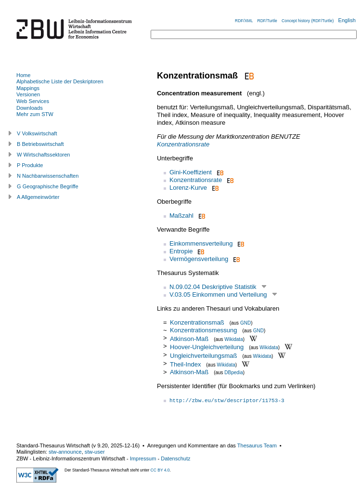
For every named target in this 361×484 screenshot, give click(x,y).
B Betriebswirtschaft (40, 144)
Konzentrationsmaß (197, 322)
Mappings (27, 88)
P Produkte (30, 165)
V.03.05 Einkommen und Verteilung (218, 294)
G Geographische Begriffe (47, 186)
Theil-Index (185, 364)
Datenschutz (175, 458)
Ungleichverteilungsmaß (203, 355)
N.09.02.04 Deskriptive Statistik (213, 286)
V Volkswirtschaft (37, 133)
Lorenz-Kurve (188, 187)
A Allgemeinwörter (38, 197)
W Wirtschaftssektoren (43, 154)
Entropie (181, 251)
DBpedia (233, 372)
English (347, 20)
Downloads (29, 108)
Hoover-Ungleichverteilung (207, 347)
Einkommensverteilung (201, 243)
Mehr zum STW (34, 114)
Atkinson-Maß (189, 338)
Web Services (32, 101)
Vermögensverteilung (198, 258)
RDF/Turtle (267, 20)
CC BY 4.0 (160, 470)
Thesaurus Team (257, 445)
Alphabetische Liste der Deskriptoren (59, 81)
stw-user (95, 452)
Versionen (28, 94)
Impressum (143, 458)
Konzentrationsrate (183, 144)
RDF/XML (244, 20)
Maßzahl (181, 215)
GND (245, 323)
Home (23, 75)
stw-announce (65, 452)
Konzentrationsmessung (203, 330)
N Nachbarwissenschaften (47, 176)
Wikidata (233, 338)
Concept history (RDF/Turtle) (308, 20)
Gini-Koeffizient (190, 172)
